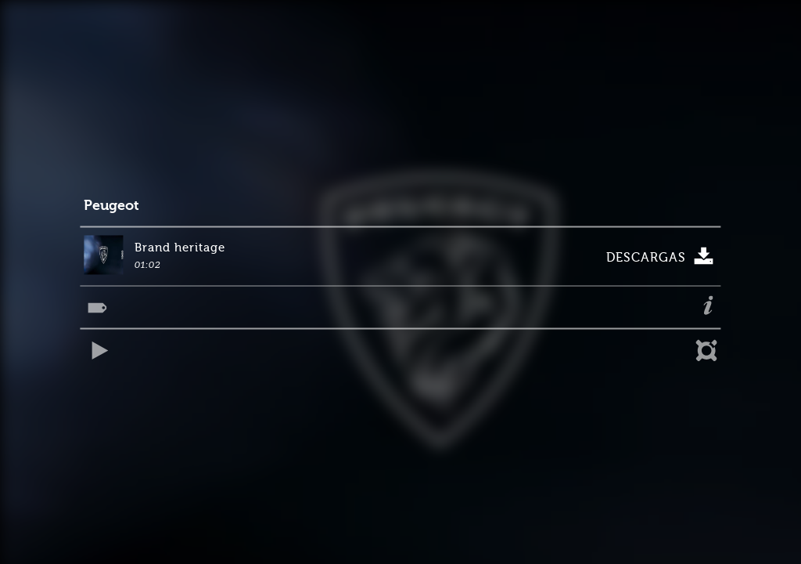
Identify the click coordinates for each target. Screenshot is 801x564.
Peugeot (111, 205)
